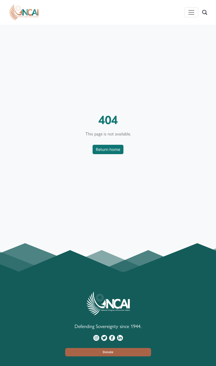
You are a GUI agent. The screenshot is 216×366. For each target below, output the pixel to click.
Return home (108, 149)
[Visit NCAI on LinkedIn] (120, 338)
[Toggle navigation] (191, 12)
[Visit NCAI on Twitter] (104, 338)
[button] (108, 352)
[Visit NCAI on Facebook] (112, 338)
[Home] (24, 12)
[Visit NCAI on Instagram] (96, 338)
